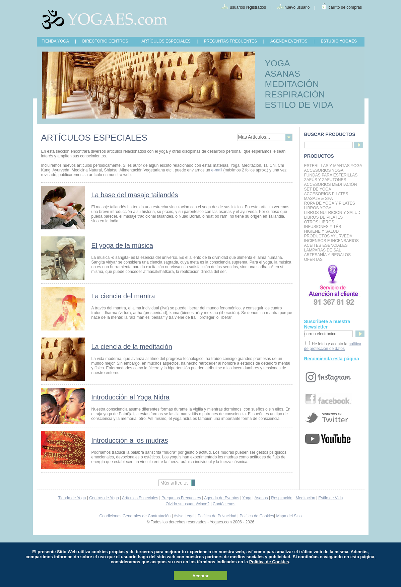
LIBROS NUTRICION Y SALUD (332, 212)
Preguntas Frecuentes (181, 498)
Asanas (261, 498)
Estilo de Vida (330, 498)
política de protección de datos (332, 346)
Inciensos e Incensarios (331, 240)
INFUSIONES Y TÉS (322, 226)
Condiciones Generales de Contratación (135, 516)
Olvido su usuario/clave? (188, 504)
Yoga (246, 498)
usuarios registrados (248, 7)
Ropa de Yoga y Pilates (329, 203)
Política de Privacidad (217, 516)
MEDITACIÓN (292, 84)
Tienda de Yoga (72, 498)
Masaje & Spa (318, 198)
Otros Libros (319, 222)
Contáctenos (224, 504)
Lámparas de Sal (322, 250)
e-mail (216, 170)
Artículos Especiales (140, 498)
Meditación (305, 498)
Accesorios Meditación (330, 184)
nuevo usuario (297, 7)
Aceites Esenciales (326, 245)
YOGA (277, 63)
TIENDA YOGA (55, 41)
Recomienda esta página (331, 358)
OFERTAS (313, 259)
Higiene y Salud (321, 231)
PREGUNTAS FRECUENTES (230, 41)
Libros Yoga (318, 208)
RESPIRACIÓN (295, 94)
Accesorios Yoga (324, 170)
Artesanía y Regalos (327, 254)
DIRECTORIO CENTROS (105, 41)
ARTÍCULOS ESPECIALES (166, 41)
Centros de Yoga (104, 498)
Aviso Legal (184, 516)
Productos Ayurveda (328, 236)
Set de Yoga (317, 189)
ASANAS (282, 74)
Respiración (281, 498)
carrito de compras (345, 7)
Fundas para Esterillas (331, 175)
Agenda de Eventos (221, 498)
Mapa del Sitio (289, 516)
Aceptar (200, 575)
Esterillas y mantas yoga (333, 165)
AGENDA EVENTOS (288, 41)
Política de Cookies (257, 516)
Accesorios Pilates (326, 194)
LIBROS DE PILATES (323, 217)
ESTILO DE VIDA (299, 105)
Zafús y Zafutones (325, 179)
